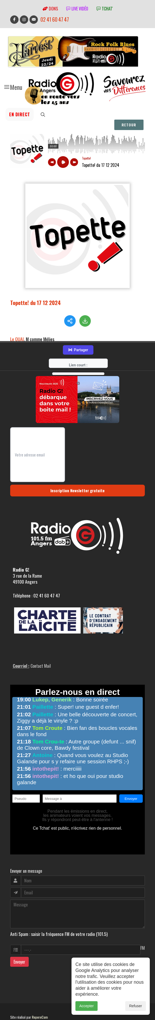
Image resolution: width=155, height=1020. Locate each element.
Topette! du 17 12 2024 (35, 302)
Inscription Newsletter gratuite (77, 473)
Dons (50, 8)
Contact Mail (41, 649)
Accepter (86, 1006)
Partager (78, 333)
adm (15, 1006)
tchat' (105, 8)
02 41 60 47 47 (54, 19)
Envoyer (19, 945)
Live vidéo (77, 8)
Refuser (135, 1006)
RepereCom (40, 1000)
